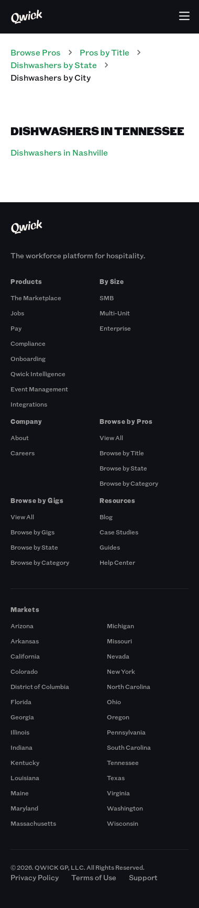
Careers (22, 452)
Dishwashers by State (53, 64)
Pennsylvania (126, 732)
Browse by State (123, 468)
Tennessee (123, 762)
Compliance (28, 343)
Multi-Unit (115, 313)
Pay (15, 328)
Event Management (39, 389)
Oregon (118, 717)
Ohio (114, 701)
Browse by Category (129, 483)
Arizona (22, 625)
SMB (107, 297)
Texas (116, 777)
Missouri (119, 641)
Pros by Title (104, 52)
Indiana (21, 747)
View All (111, 437)
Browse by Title (122, 452)
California (25, 656)
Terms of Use (93, 877)
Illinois (19, 732)
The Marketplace (35, 297)
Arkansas (24, 641)
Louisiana (24, 777)
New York (121, 671)
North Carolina (128, 686)
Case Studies (119, 532)
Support (143, 877)
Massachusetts (33, 823)
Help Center (117, 562)
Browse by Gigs (32, 532)
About (19, 437)
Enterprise (115, 328)
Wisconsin (122, 823)
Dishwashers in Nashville (59, 152)
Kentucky (24, 762)
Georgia (22, 717)
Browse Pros (35, 52)
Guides (110, 547)
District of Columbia (39, 686)
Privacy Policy (34, 877)
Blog (106, 516)
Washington (125, 808)
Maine (19, 793)
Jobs (17, 313)
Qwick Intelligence (37, 373)
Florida (20, 701)
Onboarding (28, 358)
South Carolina (129, 747)
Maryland (24, 808)
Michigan (120, 625)
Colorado (24, 671)
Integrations (28, 404)
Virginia (118, 793)
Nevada (118, 656)
